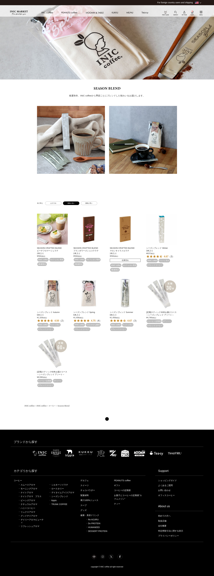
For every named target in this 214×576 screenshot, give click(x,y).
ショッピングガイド (168, 480)
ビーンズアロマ (28, 500)
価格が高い (89, 203)
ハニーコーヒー (28, 508)
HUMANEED (94, 527)
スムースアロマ (28, 485)
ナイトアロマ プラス (31, 496)
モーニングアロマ (29, 489)
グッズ (83, 510)
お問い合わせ (164, 490)
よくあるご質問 (166, 485)
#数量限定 (42, 264)
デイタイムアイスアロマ (62, 492)
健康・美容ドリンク (90, 515)
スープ (83, 505)
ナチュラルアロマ (29, 504)
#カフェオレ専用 (57, 260)
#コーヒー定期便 (154, 321)
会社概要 (162, 526)
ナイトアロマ (27, 492)
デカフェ (84, 480)
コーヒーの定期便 (123, 490)
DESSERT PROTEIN (97, 531)
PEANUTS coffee (122, 480)
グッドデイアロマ (29, 516)
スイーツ (84, 485)
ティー (117, 504)
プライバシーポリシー (169, 536)
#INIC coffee (43, 260)
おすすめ (53, 203)
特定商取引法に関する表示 (171, 531)
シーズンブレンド (59, 496)
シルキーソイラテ (59, 485)
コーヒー (52, 405)
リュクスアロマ (28, 512)
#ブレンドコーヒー (155, 265)
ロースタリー (57, 489)
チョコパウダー (88, 490)
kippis (54, 500)
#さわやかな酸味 (93, 325)
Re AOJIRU (93, 520)
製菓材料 (84, 495)
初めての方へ (164, 516)
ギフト (117, 485)
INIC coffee (30, 405)
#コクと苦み (164, 261)
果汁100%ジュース (89, 500)
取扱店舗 (162, 521)
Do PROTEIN (94, 523)
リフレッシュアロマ (30, 526)
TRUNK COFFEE (59, 504)
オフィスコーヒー (167, 495)
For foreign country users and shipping (175, 2)
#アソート (167, 321)
